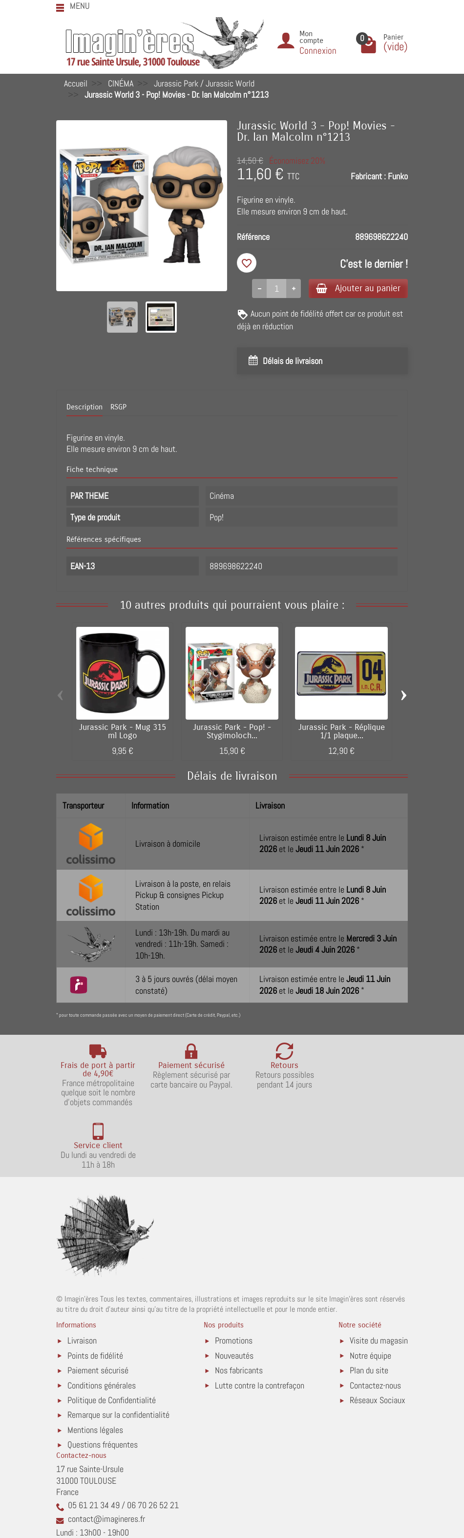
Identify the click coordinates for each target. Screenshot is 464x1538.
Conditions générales (101, 1323)
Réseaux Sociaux (377, 1338)
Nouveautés (234, 1294)
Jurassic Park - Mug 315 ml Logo (122, 733)
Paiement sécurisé (97, 1308)
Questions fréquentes (102, 1383)
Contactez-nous (375, 1323)
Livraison (82, 1278)
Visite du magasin (379, 1278)
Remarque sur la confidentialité (118, 1353)
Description (84, 408)
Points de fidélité (95, 1294)
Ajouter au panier (356, 288)
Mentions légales (95, 1368)
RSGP (118, 408)
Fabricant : (368, 176)
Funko (398, 176)
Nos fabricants (239, 1308)
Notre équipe (370, 1294)
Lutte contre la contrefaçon (259, 1323)
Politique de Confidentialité (111, 1338)
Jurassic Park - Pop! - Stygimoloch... (232, 733)
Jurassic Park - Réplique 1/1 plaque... (341, 733)
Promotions (234, 1278)
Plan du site (369, 1308)
